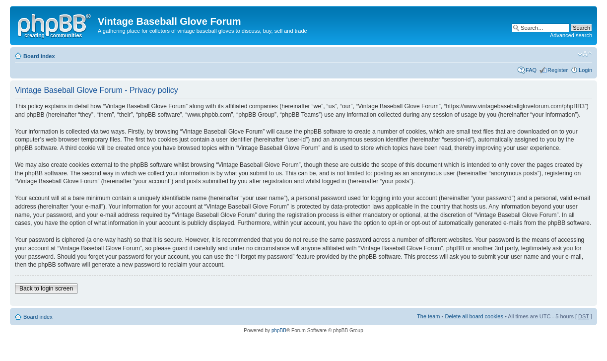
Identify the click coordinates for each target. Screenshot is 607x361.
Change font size (585, 54)
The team (428, 316)
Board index (39, 56)
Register (557, 70)
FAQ (531, 70)
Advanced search (571, 35)
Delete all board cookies (474, 316)
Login (585, 70)
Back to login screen (46, 288)
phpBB (278, 330)
